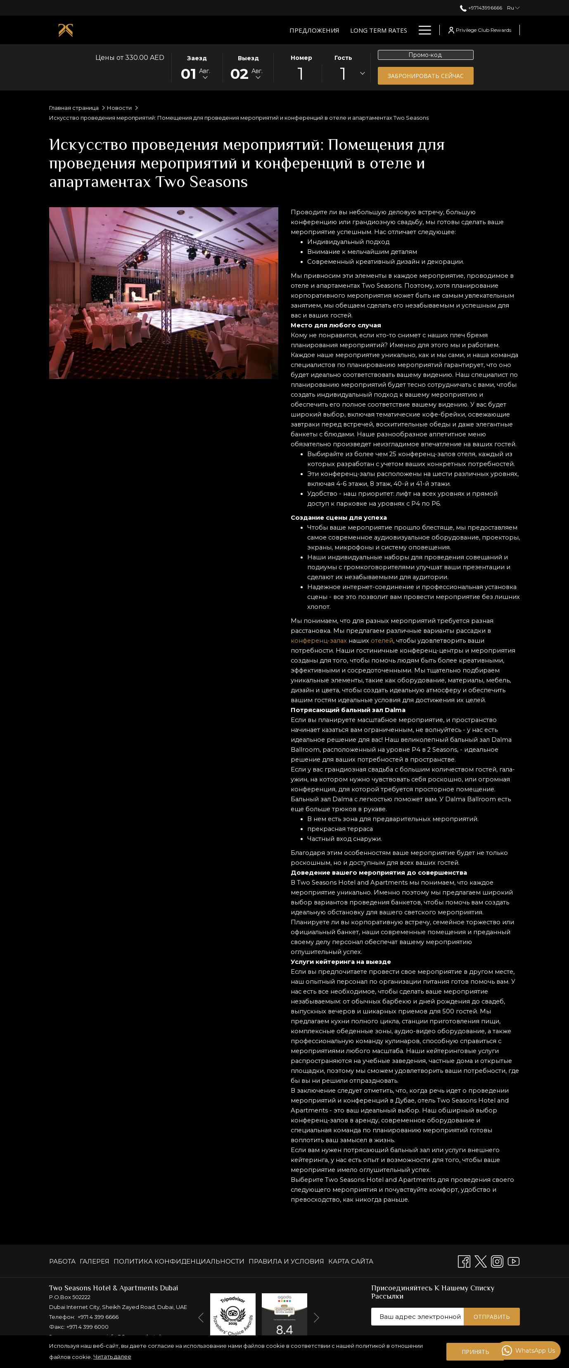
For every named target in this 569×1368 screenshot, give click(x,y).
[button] (197, 67)
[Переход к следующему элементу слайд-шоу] (316, 1317)
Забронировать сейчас (426, 76)
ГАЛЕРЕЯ (94, 1261)
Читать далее (112, 1356)
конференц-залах (320, 660)
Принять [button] (475, 1352)
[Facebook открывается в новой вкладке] (464, 1260)
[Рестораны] (380, 30)
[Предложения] (158, 30)
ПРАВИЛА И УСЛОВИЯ (286, 1261)
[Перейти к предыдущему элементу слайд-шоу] (201, 1317)
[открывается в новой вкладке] (233, 1315)
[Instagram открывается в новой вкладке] (497, 1260)
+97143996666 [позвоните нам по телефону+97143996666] (481, 8)
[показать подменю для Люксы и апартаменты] (351, 30)
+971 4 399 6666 (98, 1317)
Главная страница (74, 107)
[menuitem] (63, 1261)
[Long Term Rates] (222, 30)
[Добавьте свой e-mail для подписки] (417, 1316)
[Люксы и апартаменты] (302, 30)
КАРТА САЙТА (350, 1261)
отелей (385, 660)
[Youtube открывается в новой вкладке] (513, 1260)
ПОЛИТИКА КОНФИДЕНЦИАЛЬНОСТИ (179, 1261)
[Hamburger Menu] (422, 30)
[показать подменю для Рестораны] (409, 30)
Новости (119, 107)
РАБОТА (62, 1261)
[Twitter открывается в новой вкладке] (480, 1260)
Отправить (492, 1317)
